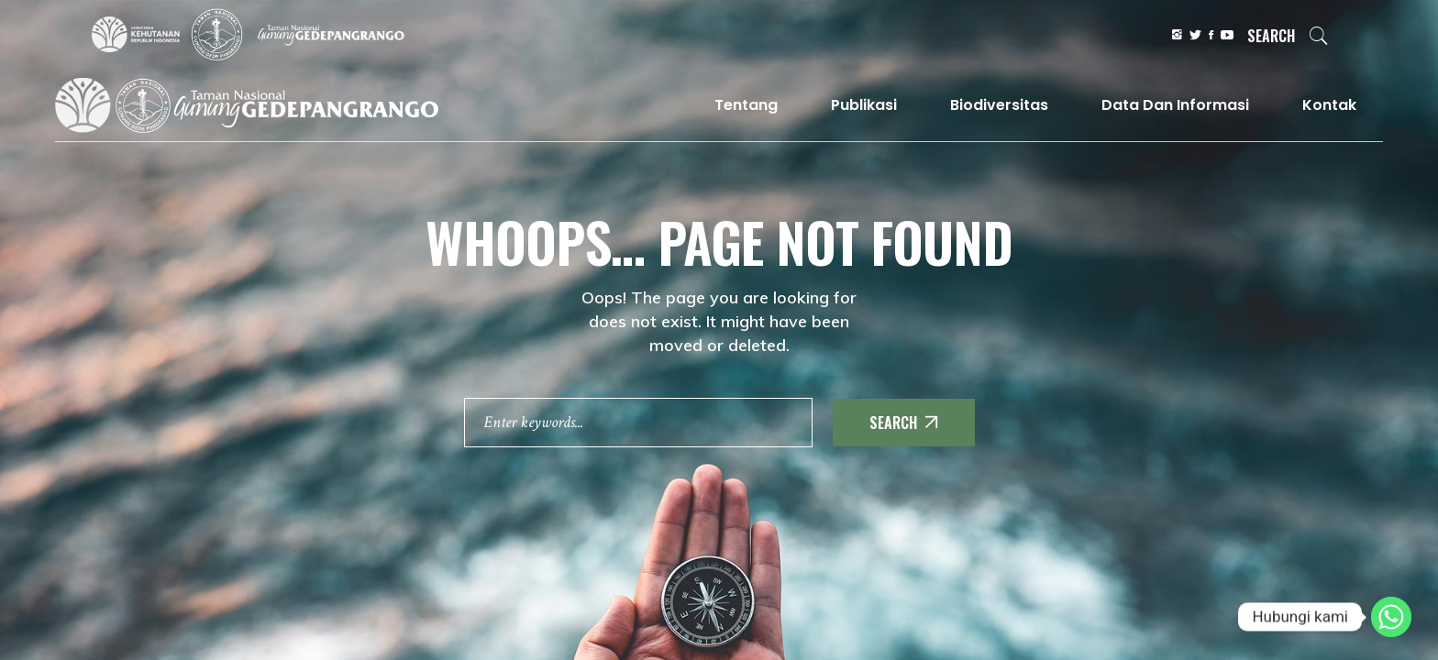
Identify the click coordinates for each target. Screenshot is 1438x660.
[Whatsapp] (1391, 617)
